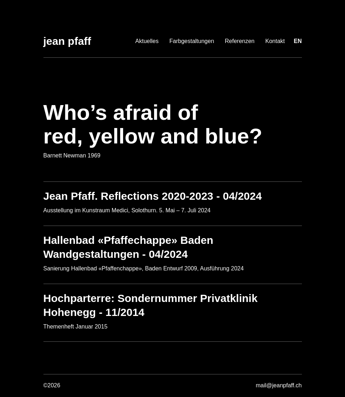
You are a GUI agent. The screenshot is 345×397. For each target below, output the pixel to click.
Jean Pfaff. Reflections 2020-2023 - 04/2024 (152, 196)
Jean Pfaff (67, 41)
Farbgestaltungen (191, 41)
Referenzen (240, 41)
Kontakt (275, 41)
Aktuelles (147, 41)
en (298, 41)
